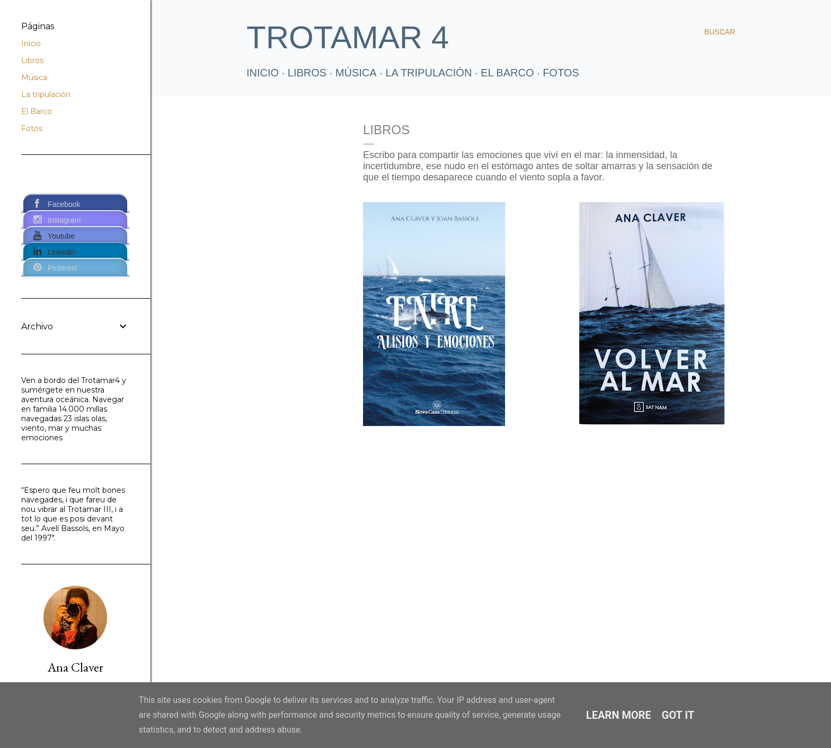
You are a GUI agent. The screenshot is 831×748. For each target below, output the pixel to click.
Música (356, 73)
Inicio (262, 73)
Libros (32, 60)
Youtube (61, 236)
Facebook (64, 204)
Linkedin (61, 252)
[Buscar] (719, 32)
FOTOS (561, 73)
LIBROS (307, 73)
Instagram (64, 220)
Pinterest (62, 268)
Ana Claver (75, 667)
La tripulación (428, 73)
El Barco (507, 73)
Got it (678, 715)
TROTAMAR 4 (347, 37)
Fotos (31, 128)
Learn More (618, 715)
